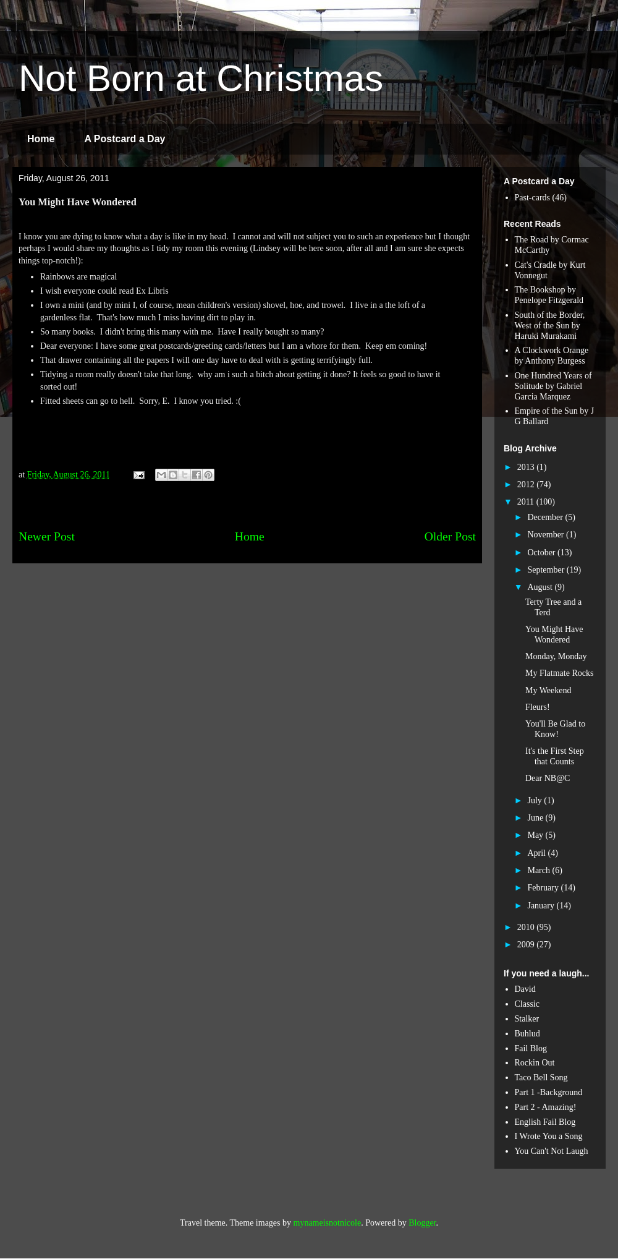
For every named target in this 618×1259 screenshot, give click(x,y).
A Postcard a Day (124, 139)
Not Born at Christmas (201, 78)
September (546, 569)
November (546, 534)
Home (40, 139)
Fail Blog (531, 1048)
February (544, 887)
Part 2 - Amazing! (546, 1107)
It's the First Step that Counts (554, 756)
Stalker (527, 1018)
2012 (527, 484)
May (536, 835)
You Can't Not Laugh (551, 1151)
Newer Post (47, 536)
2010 (527, 927)
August (540, 587)
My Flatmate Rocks (559, 673)
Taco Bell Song (541, 1077)
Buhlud (527, 1033)
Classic (527, 1004)
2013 (527, 467)
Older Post (450, 536)
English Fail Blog (545, 1122)
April (537, 853)
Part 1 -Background (549, 1092)
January (541, 905)
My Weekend (548, 690)
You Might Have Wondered (554, 634)
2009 (527, 944)
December (546, 517)
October (542, 552)
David (525, 989)
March (539, 870)
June (536, 817)
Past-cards (533, 197)
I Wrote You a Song (549, 1136)
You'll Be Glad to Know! (555, 729)
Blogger (422, 1222)
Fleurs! (537, 707)
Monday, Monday (555, 656)
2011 (526, 501)
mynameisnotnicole (328, 1222)
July (535, 800)
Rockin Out (535, 1062)
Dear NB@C (547, 778)
